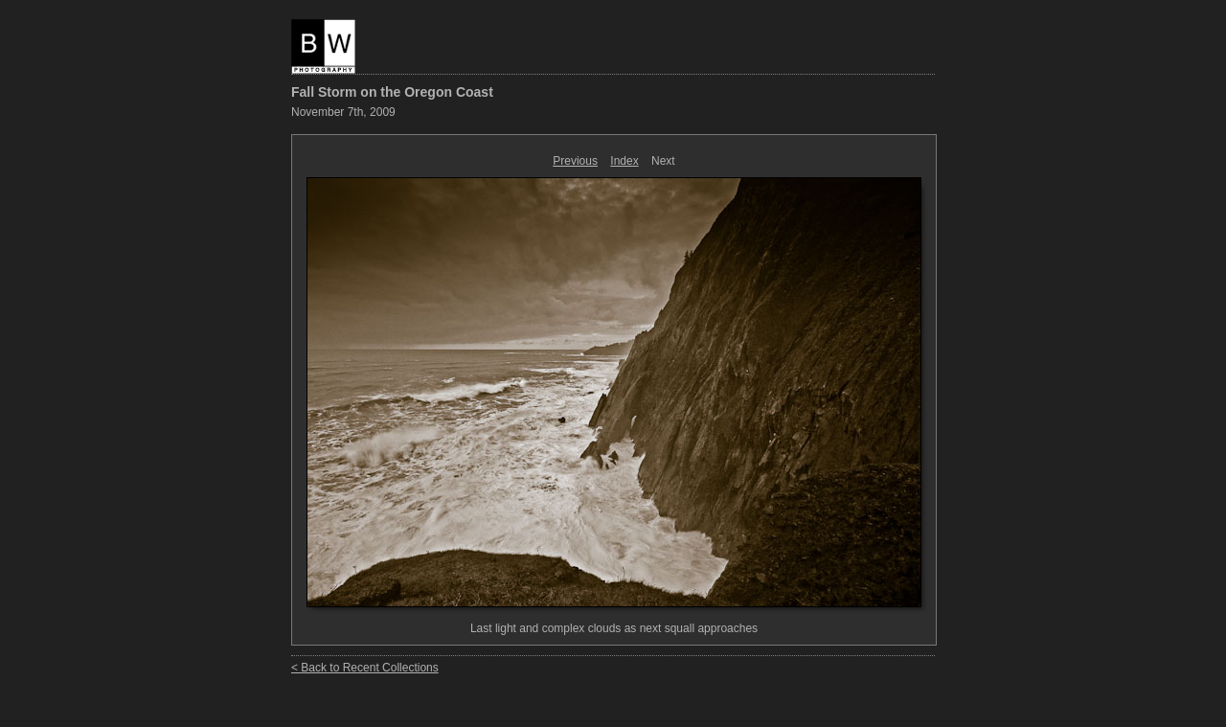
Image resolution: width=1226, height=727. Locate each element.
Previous (575, 161)
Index (624, 161)
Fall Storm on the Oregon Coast (392, 92)
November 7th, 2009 (343, 112)
